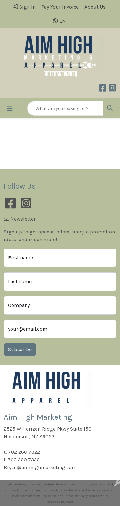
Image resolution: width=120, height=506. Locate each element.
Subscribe (20, 349)
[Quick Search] (65, 108)
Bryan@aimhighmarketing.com (40, 467)
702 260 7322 (24, 452)
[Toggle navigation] (10, 108)
